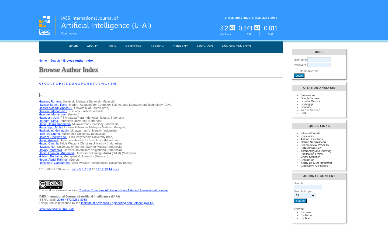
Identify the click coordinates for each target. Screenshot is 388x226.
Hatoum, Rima (48, 120)
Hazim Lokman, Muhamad (56, 153)
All (114, 83)
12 (101, 169)
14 (110, 169)
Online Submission (313, 142)
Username (300, 59)
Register (133, 46)
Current (180, 46)
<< (74, 169)
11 (97, 169)
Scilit (303, 113)
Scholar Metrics (310, 101)
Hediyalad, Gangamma (54, 162)
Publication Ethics (311, 154)
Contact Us (307, 159)
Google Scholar (310, 98)
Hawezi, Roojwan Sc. (53, 137)
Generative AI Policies (314, 165)
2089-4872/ (64, 199)
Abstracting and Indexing (315, 151)
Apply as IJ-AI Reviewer (316, 162)
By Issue (305, 212)
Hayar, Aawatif (48, 140)
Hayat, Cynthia (48, 143)
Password (300, 64)
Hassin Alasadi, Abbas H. (55, 108)
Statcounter (46, 209)
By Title (305, 218)
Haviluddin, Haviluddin (54, 130)
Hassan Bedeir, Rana (53, 104)
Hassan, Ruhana (50, 101)
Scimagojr (306, 104)
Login (112, 46)
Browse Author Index (78, 60)
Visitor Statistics (310, 157)
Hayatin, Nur (47, 146)
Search (157, 46)
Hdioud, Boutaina (50, 156)
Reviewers (307, 136)
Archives (205, 46)
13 (106, 169)
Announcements (236, 46)
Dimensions (307, 95)
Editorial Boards (310, 133)
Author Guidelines (311, 139)
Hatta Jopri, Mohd (51, 127)
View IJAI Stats (64, 209)
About (92, 46)
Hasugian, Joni (49, 117)
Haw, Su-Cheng (49, 133)
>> (117, 169)
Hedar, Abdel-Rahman (53, 159)
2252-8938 (80, 199)
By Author (306, 215)
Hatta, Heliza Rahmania (55, 124)
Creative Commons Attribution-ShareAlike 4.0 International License (123, 190)
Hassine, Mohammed (53, 111)
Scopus (305, 107)
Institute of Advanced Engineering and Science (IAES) (117, 202)
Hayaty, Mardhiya (50, 149)
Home (73, 46)
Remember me (309, 71)
